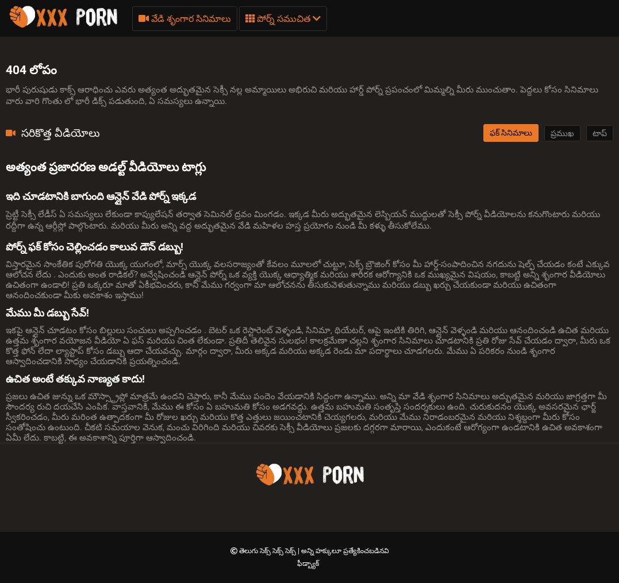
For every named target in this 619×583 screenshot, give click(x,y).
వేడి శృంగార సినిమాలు (185, 19)
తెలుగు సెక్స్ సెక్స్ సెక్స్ (268, 551)
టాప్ (600, 133)
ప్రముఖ (562, 133)
